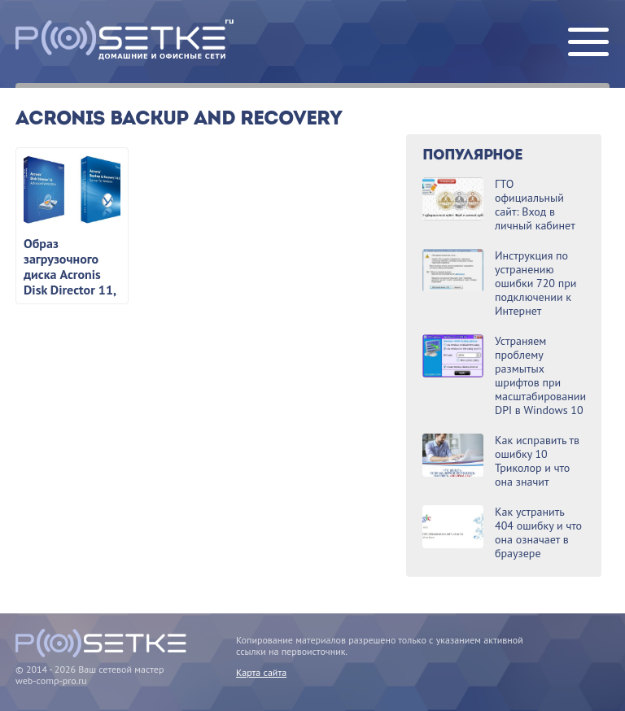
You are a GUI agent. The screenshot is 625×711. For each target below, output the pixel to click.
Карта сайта (261, 672)
